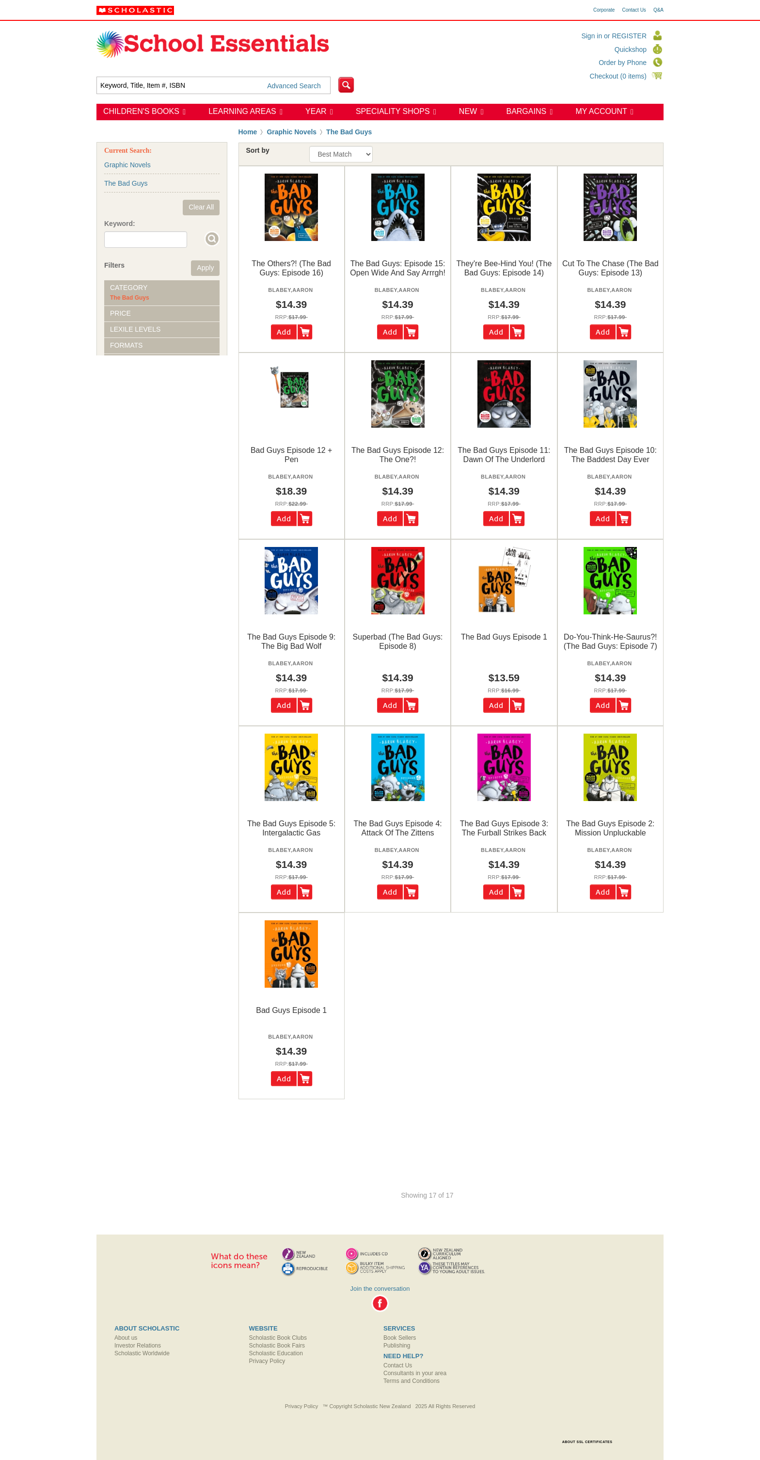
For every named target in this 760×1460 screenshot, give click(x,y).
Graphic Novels (292, 132)
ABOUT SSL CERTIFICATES (587, 1442)
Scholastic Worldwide (142, 1353)
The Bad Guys (349, 132)
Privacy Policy (267, 1361)
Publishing (396, 1345)
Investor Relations (137, 1345)
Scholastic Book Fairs (277, 1345)
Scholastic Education (276, 1353)
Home (247, 132)
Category (128, 287)
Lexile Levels (135, 329)
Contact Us (634, 10)
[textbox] (213, 85)
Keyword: (119, 223)
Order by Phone (623, 62)
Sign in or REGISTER (614, 36)
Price (120, 313)
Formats (126, 345)
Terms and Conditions (411, 1381)
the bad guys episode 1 (504, 637)
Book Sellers (399, 1337)
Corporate (604, 10)
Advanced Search (294, 86)
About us (125, 1337)
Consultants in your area (414, 1373)
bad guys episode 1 (291, 1010)
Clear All (201, 207)
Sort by (257, 150)
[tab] (162, 292)
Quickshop (631, 49)
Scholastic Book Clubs (278, 1337)
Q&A (658, 10)
